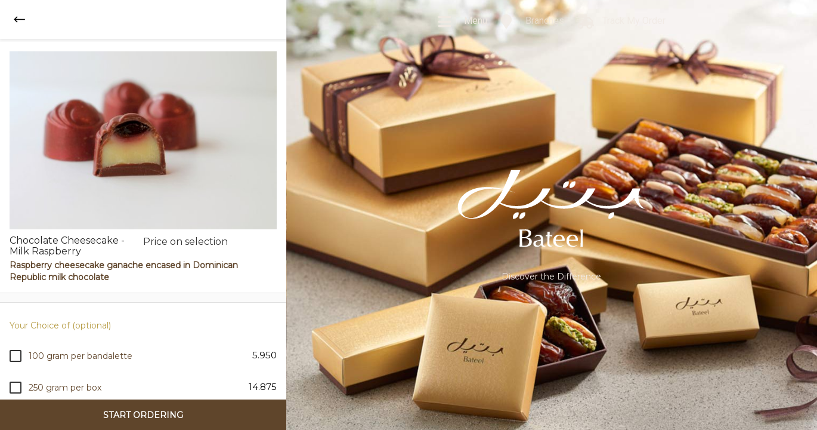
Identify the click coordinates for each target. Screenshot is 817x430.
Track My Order (621, 21)
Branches (531, 21)
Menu (462, 21)
